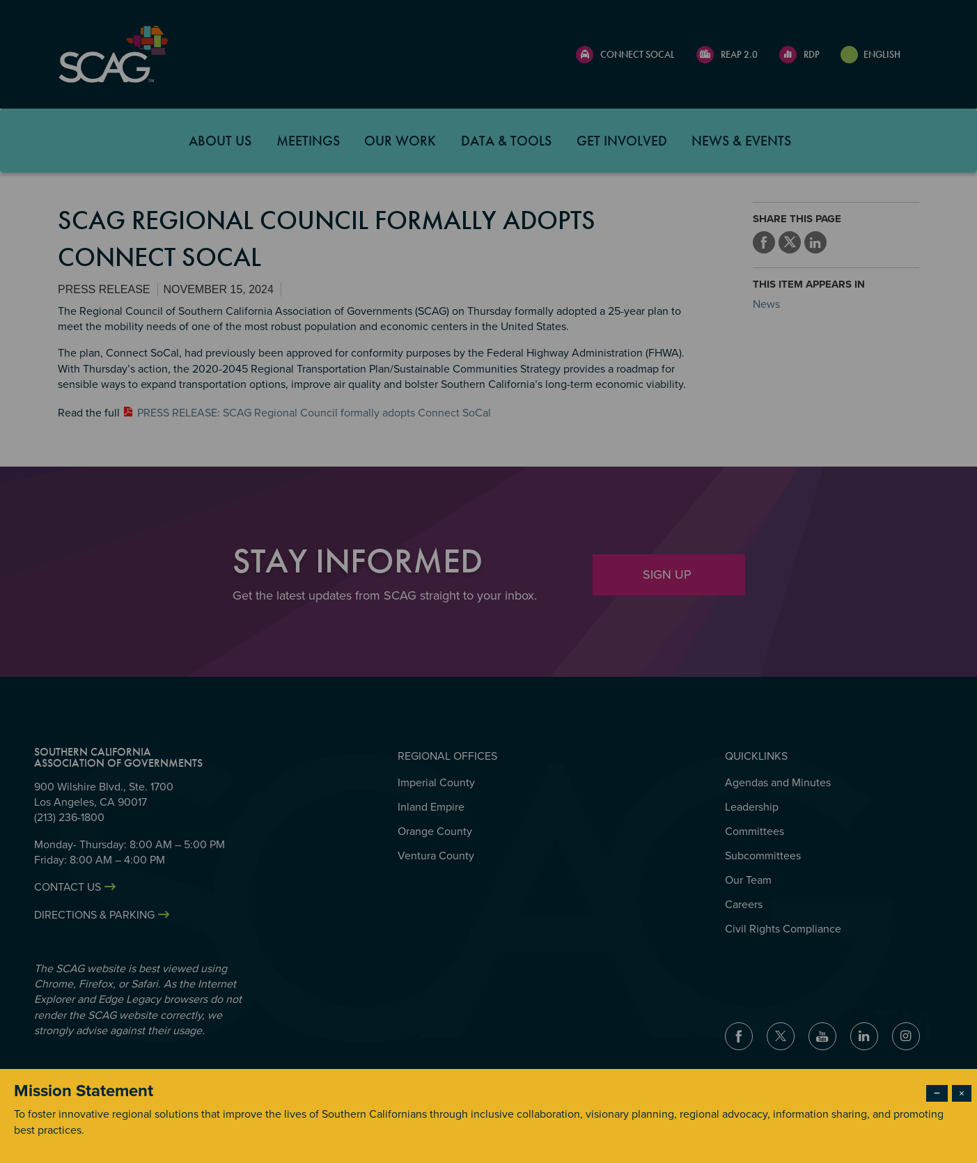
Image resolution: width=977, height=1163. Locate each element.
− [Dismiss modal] (937, 1093)
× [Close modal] (961, 1093)
